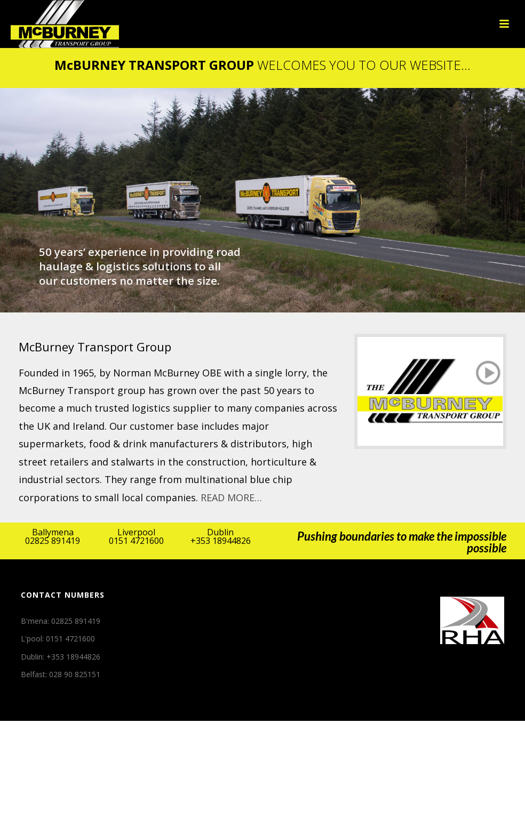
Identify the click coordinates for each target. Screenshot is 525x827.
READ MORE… (231, 497)
